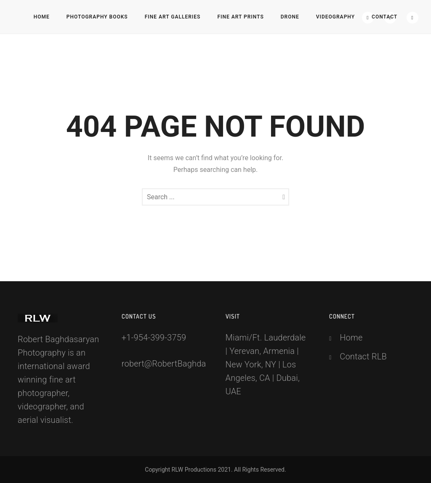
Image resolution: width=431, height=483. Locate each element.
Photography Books (97, 17)
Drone (290, 17)
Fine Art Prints (240, 17)
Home (42, 17)
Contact (384, 17)
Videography (335, 17)
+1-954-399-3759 (154, 338)
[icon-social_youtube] (412, 18)
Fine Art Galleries (173, 17)
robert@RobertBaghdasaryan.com (186, 364)
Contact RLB (363, 356)
